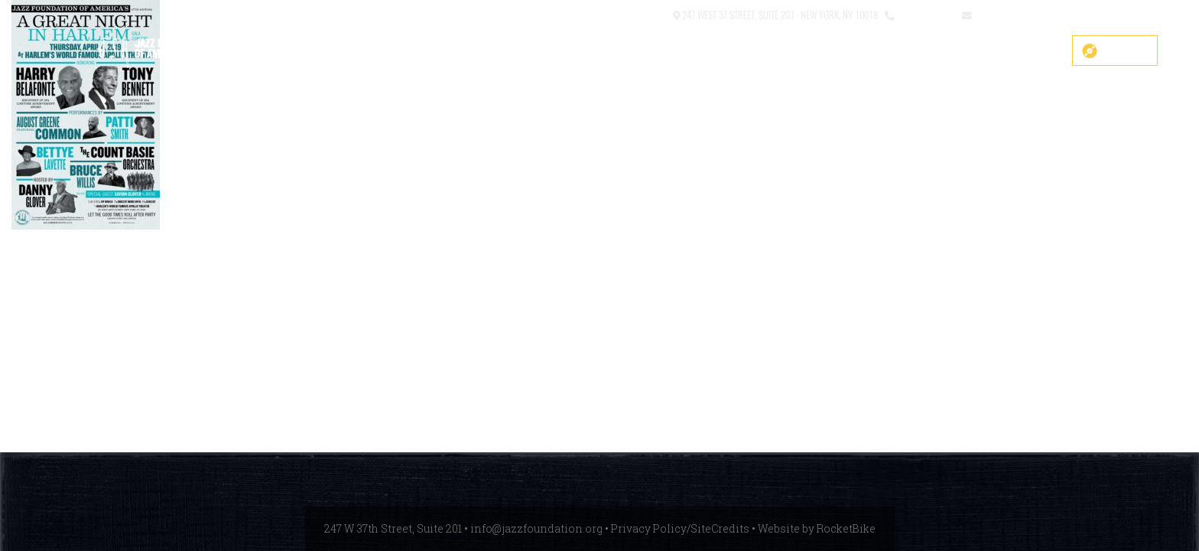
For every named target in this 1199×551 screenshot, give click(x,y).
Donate (1125, 50)
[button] (610, 16)
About (748, 51)
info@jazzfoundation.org (1030, 14)
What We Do (824, 51)
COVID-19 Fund (580, 51)
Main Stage (675, 51)
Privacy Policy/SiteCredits (680, 528)
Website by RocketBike (817, 528)
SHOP (503, 51)
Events (902, 51)
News (962, 51)
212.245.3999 (925, 14)
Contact (648, 14)
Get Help (1027, 51)
